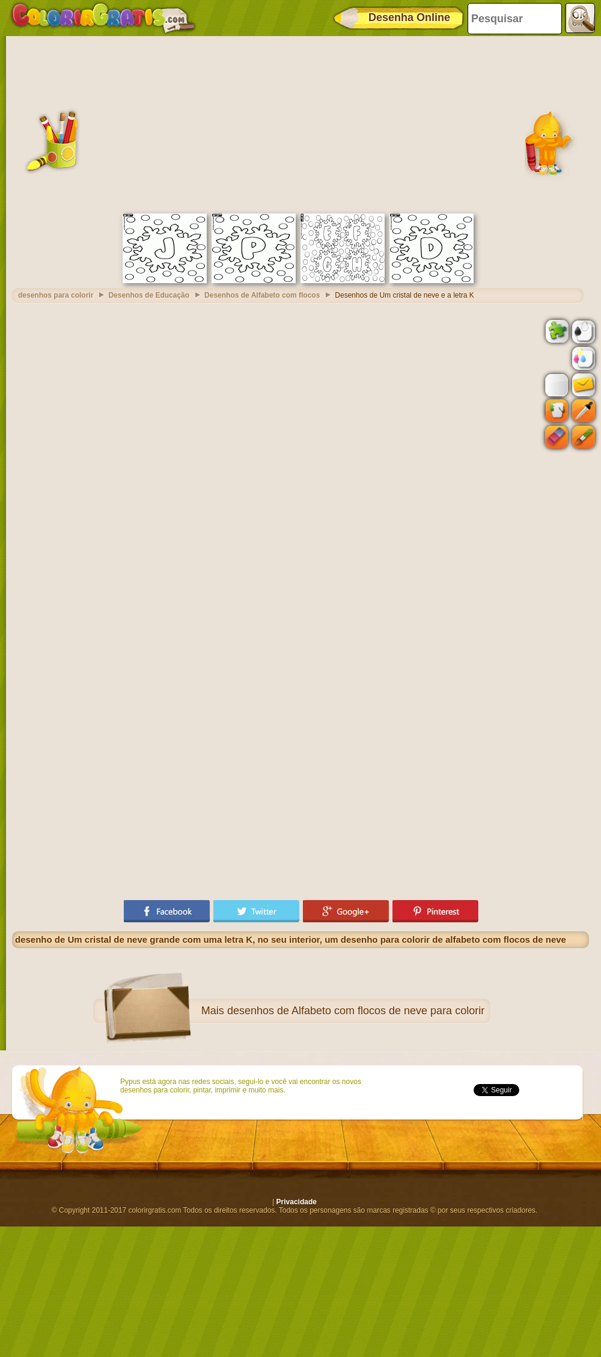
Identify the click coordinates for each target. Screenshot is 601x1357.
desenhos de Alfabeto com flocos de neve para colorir (355, 1011)
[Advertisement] (300, 123)
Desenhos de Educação (148, 295)
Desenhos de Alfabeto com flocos (262, 295)
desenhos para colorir (55, 295)
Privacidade (296, 1202)
